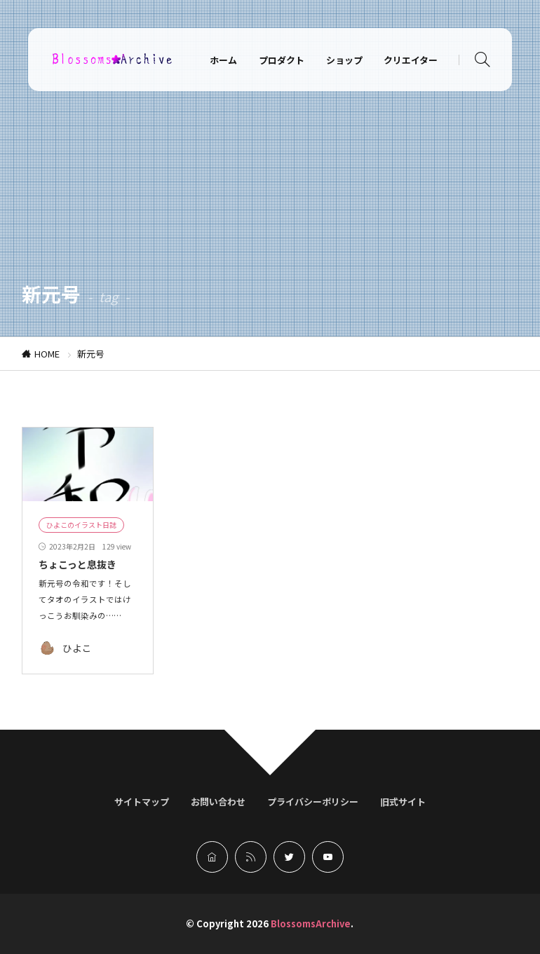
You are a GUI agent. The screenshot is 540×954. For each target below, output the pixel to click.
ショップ (344, 60)
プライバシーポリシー (312, 801)
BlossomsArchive (311, 923)
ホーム (223, 60)
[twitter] (289, 857)
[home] (212, 857)
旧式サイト (403, 801)
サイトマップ (141, 801)
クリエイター (411, 60)
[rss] (250, 857)
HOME (47, 353)
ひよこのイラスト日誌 (81, 524)
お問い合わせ (218, 801)
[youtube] (328, 857)
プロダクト (281, 60)
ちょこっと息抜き (77, 564)
